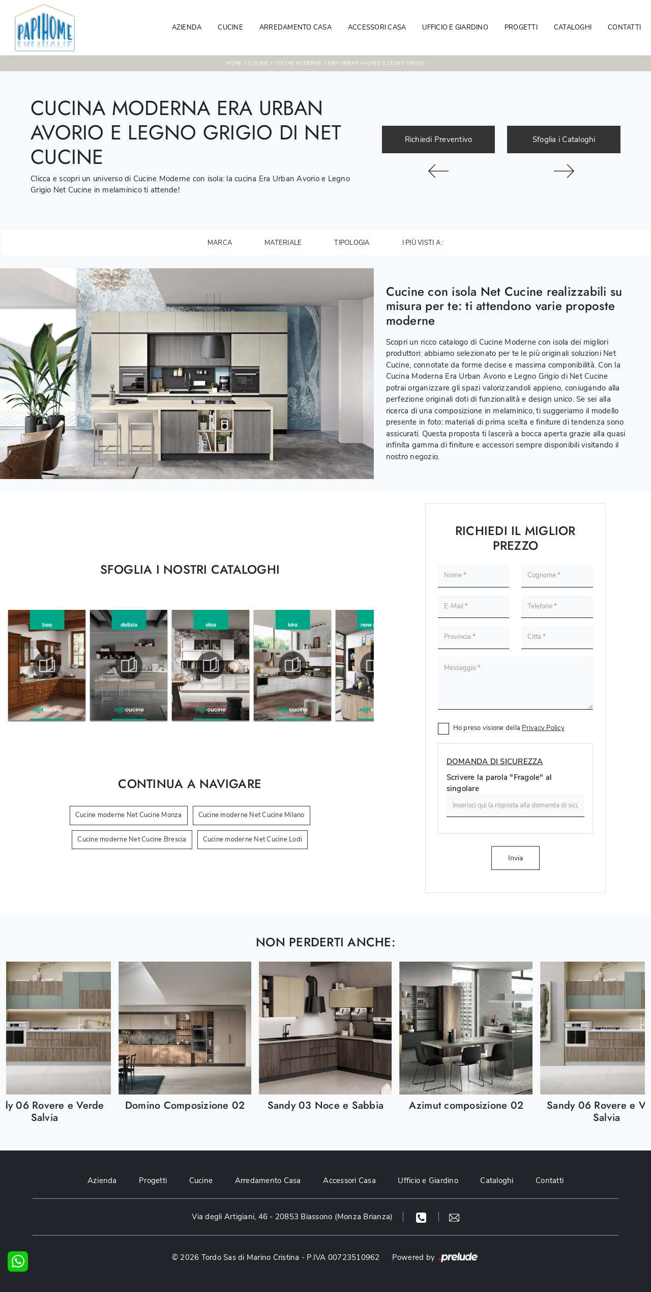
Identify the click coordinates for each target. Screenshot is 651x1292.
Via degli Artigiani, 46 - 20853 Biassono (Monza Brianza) (292, 1217)
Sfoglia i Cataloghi (564, 139)
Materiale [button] (283, 242)
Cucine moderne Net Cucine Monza (128, 815)
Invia (515, 858)
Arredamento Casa (295, 27)
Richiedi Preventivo (438, 139)
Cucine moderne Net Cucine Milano (251, 815)
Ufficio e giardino (455, 27)
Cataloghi (572, 27)
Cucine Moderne (298, 63)
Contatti (624, 27)
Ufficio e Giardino (428, 1180)
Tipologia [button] (351, 242)
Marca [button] (220, 242)
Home (234, 63)
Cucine (230, 27)
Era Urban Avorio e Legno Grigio (376, 63)
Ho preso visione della (509, 728)
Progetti (521, 27)
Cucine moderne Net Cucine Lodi (253, 839)
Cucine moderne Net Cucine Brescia (131, 839)
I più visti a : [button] (423, 242)
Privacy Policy (543, 728)
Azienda (187, 27)
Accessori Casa (377, 27)
